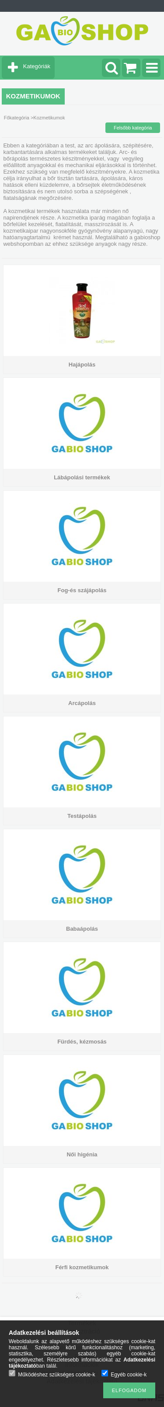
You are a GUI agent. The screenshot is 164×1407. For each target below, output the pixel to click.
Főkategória (16, 117)
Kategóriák (36, 66)
